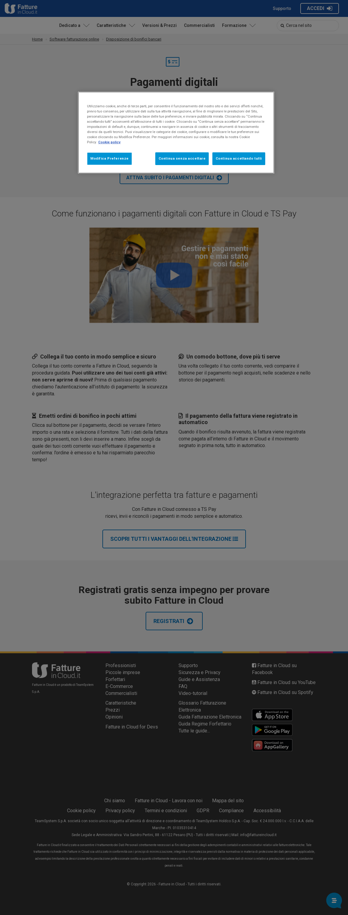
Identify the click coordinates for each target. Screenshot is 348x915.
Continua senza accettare (182, 158)
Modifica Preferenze (109, 158)
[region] (176, 133)
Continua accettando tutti (239, 158)
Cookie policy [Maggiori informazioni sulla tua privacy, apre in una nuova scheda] (109, 142)
